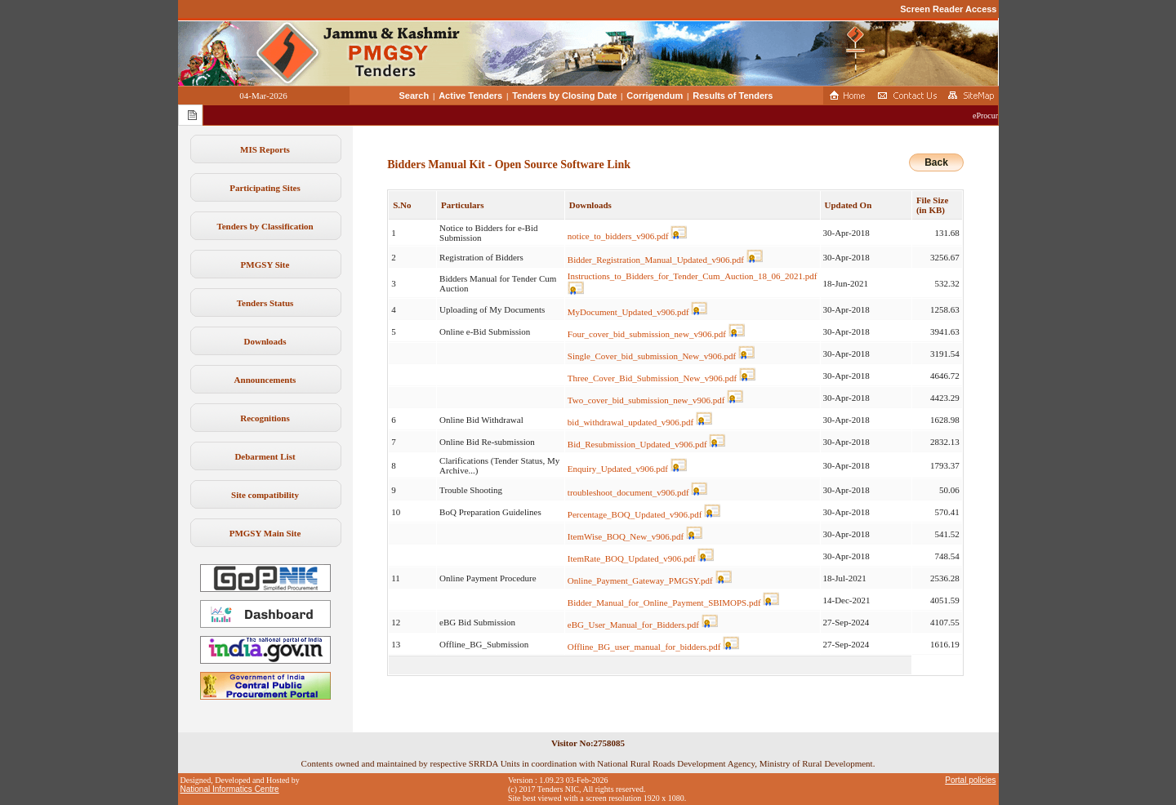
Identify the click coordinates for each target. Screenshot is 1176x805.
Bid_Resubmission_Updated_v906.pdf (637, 444)
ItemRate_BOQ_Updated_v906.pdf (632, 558)
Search (414, 95)
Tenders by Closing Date (564, 95)
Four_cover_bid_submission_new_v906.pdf (647, 334)
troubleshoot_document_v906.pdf (628, 492)
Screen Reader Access (948, 9)
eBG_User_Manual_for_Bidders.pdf (633, 624)
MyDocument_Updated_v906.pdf (628, 312)
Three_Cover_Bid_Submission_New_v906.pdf (652, 378)
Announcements (265, 380)
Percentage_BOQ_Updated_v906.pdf (635, 514)
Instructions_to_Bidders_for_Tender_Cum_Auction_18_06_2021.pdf (692, 276)
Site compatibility (265, 495)
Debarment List (264, 456)
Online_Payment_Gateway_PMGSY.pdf (640, 580)
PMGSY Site (265, 264)
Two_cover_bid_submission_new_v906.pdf (646, 400)
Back (936, 162)
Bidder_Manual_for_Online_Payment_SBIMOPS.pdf (664, 602)
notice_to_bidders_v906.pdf (618, 236)
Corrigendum (654, 95)
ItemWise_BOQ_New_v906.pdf (626, 536)
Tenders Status (265, 303)
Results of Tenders (733, 95)
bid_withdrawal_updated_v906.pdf (630, 422)
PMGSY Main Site (265, 533)
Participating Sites (264, 188)
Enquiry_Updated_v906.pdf (618, 469)
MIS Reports (265, 149)
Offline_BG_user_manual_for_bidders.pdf (644, 647)
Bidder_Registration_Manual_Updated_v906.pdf (656, 260)
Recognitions (265, 418)
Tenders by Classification (264, 226)
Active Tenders (470, 95)
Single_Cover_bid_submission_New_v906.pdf (652, 356)
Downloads (265, 341)
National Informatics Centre (229, 789)
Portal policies (970, 780)
